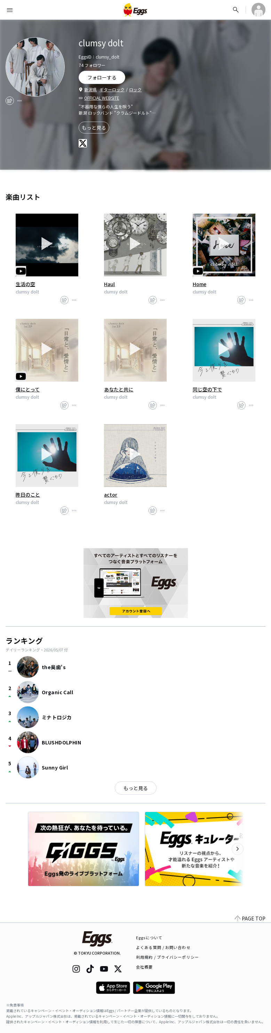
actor (110, 494)
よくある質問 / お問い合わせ (163, 947)
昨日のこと (28, 494)
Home (199, 284)
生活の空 (25, 284)
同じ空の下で (207, 389)
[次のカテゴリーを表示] (238, 849)
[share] (10, 101)
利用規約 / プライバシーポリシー (167, 957)
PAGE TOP (250, 918)
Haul (109, 284)
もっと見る (94, 127)
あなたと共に (118, 389)
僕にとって (28, 389)
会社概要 (144, 967)
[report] (19, 101)
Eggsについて (149, 937)
